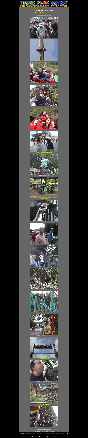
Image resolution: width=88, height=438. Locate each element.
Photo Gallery (30, 6)
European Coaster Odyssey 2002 (44, 15)
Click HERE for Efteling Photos (44, 429)
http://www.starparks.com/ (47, 12)
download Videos (38, 6)
